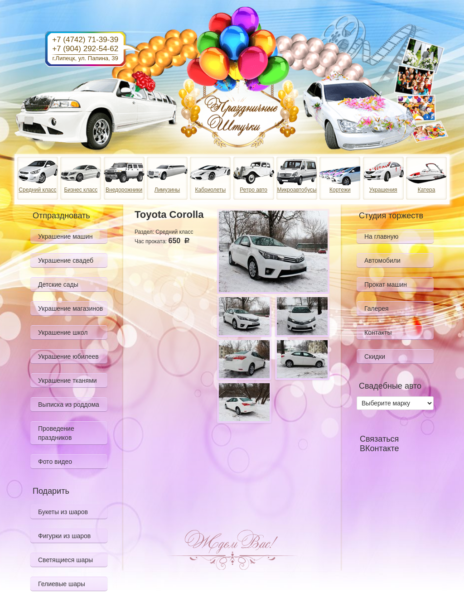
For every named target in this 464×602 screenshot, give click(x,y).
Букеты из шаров (63, 511)
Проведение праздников (56, 433)
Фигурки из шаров (64, 535)
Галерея (376, 308)
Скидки (374, 356)
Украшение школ (62, 332)
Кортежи (340, 190)
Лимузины (167, 190)
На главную (381, 236)
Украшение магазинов (70, 308)
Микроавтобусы (296, 190)
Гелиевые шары (61, 584)
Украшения (383, 190)
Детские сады (58, 284)
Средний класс (37, 190)
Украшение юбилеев (68, 356)
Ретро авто (253, 190)
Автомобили (382, 260)
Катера (426, 190)
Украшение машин (65, 236)
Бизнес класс (80, 190)
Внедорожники (124, 190)
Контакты (378, 332)
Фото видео (55, 461)
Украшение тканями (67, 380)
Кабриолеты (210, 190)
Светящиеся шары (65, 559)
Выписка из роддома (68, 404)
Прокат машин (385, 284)
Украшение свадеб (65, 260)
